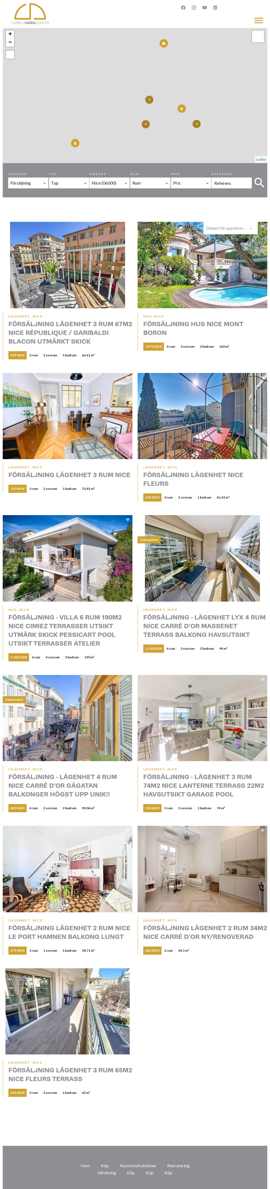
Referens (222, 174)
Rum (134, 174)
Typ (52, 174)
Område (97, 174)
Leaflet (261, 159)
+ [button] (10, 34)
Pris (175, 174)
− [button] (10, 43)
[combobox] (28, 183)
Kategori (18, 174)
